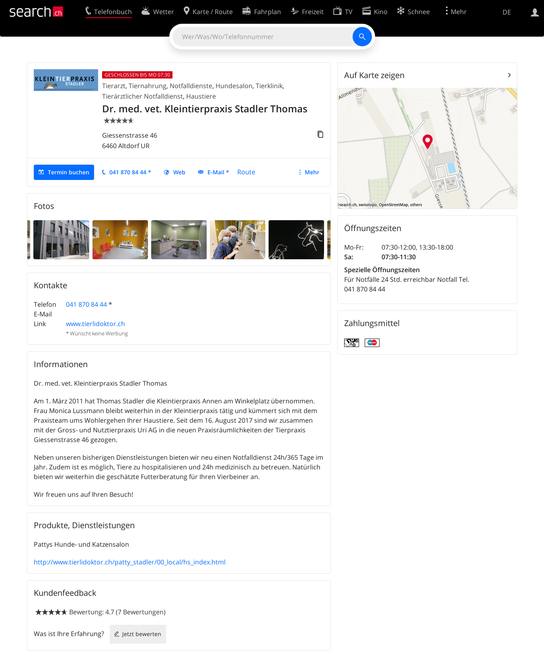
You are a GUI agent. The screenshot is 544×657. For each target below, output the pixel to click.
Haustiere (201, 96)
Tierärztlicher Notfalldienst (142, 96)
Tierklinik (269, 85)
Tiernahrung (147, 85)
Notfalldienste (191, 85)
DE (507, 12)
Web (179, 172)
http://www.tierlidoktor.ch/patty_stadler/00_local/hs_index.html (130, 562)
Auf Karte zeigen (374, 75)
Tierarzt (113, 85)
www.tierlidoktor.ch (95, 323)
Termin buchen (68, 172)
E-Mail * (218, 172)
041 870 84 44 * (130, 172)
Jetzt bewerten (141, 634)
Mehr (312, 172)
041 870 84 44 (86, 304)
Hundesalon (234, 85)
